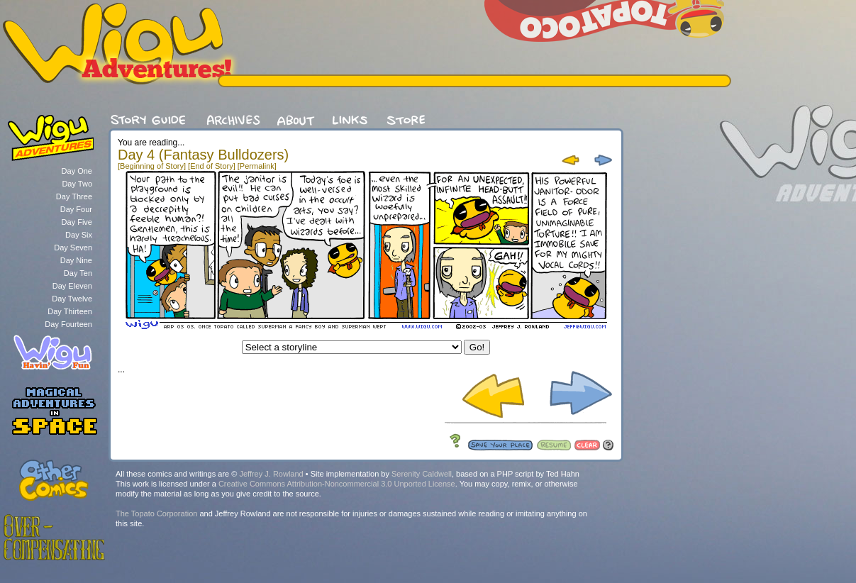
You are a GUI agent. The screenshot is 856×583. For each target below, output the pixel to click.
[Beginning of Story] (152, 166)
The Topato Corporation (156, 513)
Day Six (78, 235)
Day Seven (73, 247)
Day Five (77, 222)
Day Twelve (72, 298)
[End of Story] (211, 166)
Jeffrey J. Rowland (271, 474)
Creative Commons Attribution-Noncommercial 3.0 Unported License (336, 483)
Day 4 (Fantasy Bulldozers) (203, 154)
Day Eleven (72, 286)
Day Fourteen (68, 324)
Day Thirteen (70, 311)
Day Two (77, 183)
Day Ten (78, 273)
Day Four (76, 209)
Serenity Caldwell (421, 474)
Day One (77, 171)
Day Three (74, 196)
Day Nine (76, 260)
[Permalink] (257, 166)
